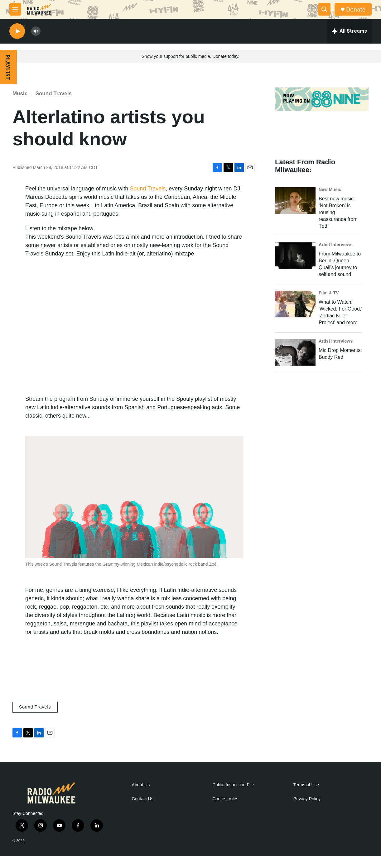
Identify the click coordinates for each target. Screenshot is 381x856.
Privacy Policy (307, 799)
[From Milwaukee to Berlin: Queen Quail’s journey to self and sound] (295, 255)
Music (19, 93)
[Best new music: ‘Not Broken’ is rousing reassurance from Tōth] (295, 200)
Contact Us (142, 799)
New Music (330, 189)
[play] (17, 31)
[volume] (36, 31)
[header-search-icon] (324, 9)
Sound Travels (54, 93)
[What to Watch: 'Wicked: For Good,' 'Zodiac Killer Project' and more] (295, 304)
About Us (141, 785)
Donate (355, 9)
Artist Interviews (336, 244)
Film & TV (329, 292)
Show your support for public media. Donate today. (190, 56)
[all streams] (349, 31)
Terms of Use (306, 785)
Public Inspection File (233, 785)
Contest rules (225, 799)
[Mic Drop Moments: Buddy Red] (295, 352)
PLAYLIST (8, 67)
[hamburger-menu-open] (15, 9)
